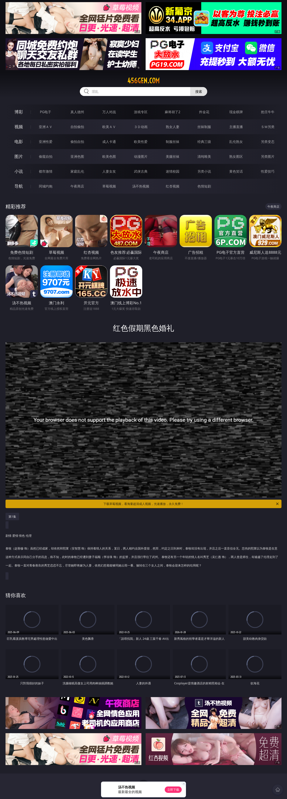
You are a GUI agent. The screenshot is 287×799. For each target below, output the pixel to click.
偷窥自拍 (45, 156)
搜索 (198, 91)
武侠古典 (141, 171)
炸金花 (204, 112)
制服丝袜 (172, 141)
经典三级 (204, 141)
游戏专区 (141, 112)
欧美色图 (109, 156)
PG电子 (45, 112)
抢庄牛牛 (267, 112)
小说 (18, 171)
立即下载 (173, 790)
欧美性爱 (141, 141)
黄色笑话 (236, 171)
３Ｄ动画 (141, 126)
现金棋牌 (236, 112)
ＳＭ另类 (267, 126)
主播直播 (236, 126)
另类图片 (267, 156)
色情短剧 (204, 186)
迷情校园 (172, 171)
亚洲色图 (77, 156)
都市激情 (45, 171)
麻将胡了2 (172, 112)
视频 (18, 127)
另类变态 (267, 141)
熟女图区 (236, 156)
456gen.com (143, 80)
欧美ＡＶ (109, 126)
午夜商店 (77, 186)
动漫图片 (141, 156)
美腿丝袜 (172, 156)
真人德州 (77, 112)
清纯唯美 (204, 156)
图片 (18, 156)
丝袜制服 (204, 126)
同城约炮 (45, 186)
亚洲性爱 (45, 141)
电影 (18, 141)
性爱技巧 (267, 171)
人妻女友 (109, 171)
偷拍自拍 (77, 141)
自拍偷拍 (77, 126)
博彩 (18, 112)
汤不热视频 (140, 186)
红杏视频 (172, 186)
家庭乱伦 (77, 171)
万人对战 (109, 112)
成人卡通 (109, 141)
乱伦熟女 (236, 141)
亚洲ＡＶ (45, 126)
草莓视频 (109, 186)
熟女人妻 (172, 126)
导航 (18, 186)
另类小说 (204, 171)
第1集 (12, 516)
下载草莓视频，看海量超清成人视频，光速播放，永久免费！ (191, 503)
